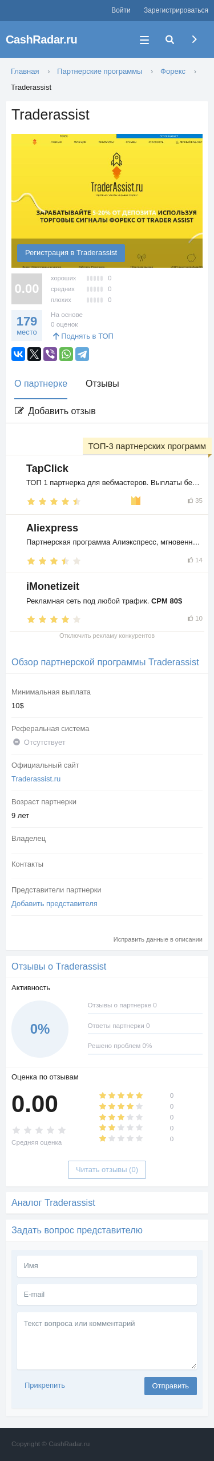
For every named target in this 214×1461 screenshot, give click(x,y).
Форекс (172, 71)
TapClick (47, 468)
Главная (25, 71)
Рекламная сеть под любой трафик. (104, 601)
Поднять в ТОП (82, 336)
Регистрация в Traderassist (71, 252)
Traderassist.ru (35, 779)
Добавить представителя (54, 903)
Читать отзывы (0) (107, 1169)
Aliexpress (52, 528)
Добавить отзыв (54, 411)
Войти (120, 10)
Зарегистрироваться (176, 10)
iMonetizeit (52, 586)
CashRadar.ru (41, 39)
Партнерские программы (99, 71)
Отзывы (102, 383)
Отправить (170, 1385)
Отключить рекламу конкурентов (107, 635)
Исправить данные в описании (158, 939)
